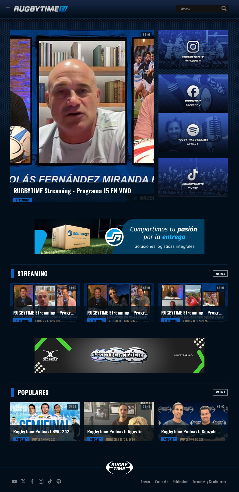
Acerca (146, 482)
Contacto (161, 482)
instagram (42, 483)
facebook (33, 483)
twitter (24, 483)
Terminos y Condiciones (209, 482)
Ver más (220, 273)
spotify (59, 483)
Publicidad (180, 482)
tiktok (51, 483)
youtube (15, 483)
